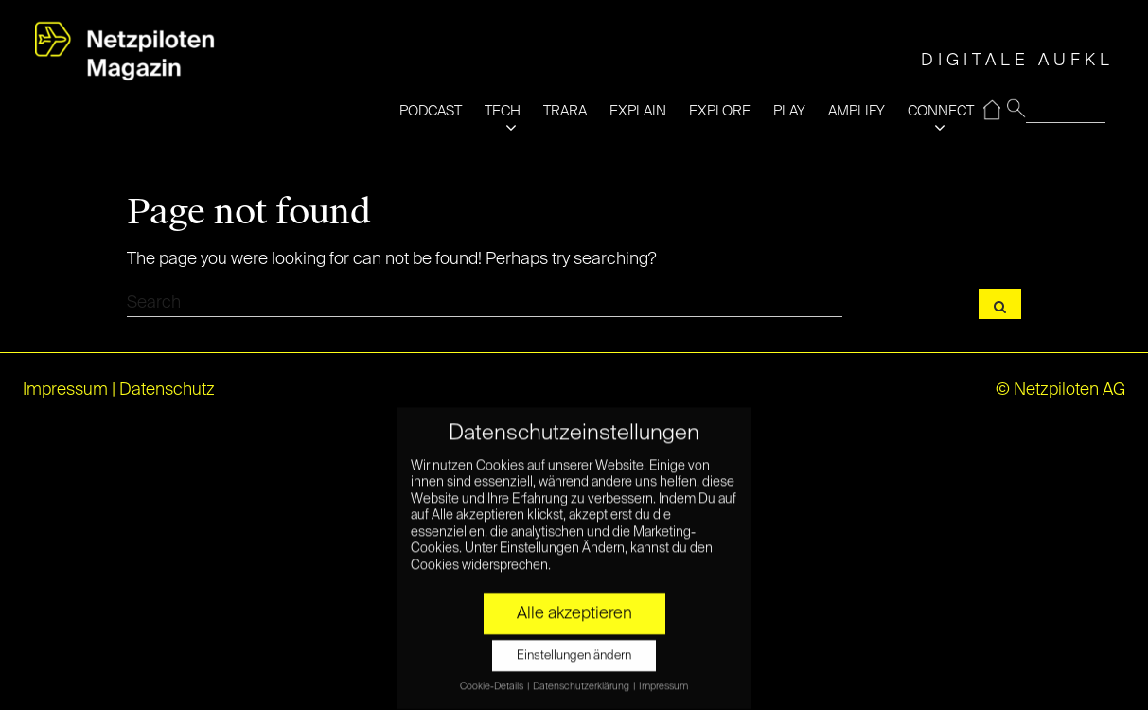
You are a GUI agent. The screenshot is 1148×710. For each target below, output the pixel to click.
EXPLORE (720, 111)
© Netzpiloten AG (1060, 390)
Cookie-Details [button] (492, 673)
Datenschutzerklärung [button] (582, 673)
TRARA (565, 111)
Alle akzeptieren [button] (574, 601)
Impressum (65, 390)
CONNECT (941, 111)
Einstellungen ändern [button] (574, 643)
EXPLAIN (637, 111)
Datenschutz (167, 390)
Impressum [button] (663, 673)
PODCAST (430, 111)
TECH (503, 111)
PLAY (789, 111)
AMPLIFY (856, 111)
